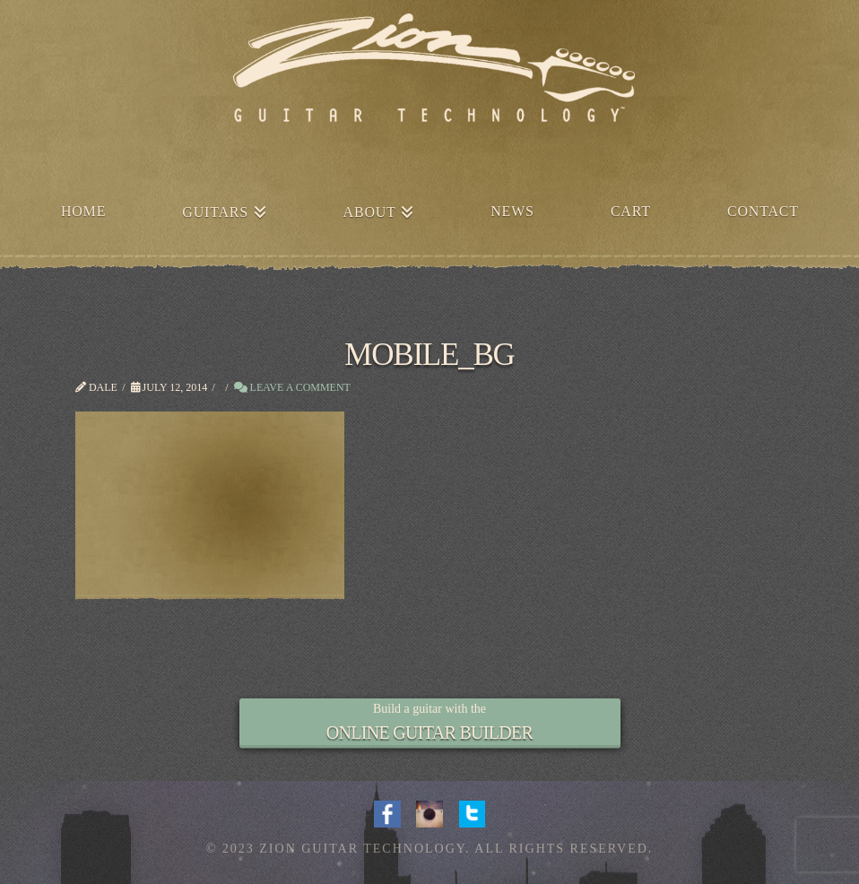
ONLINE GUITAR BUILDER (429, 732)
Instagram (429, 812)
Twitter (472, 812)
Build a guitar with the (429, 708)
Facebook (387, 812)
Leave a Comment (292, 387)
